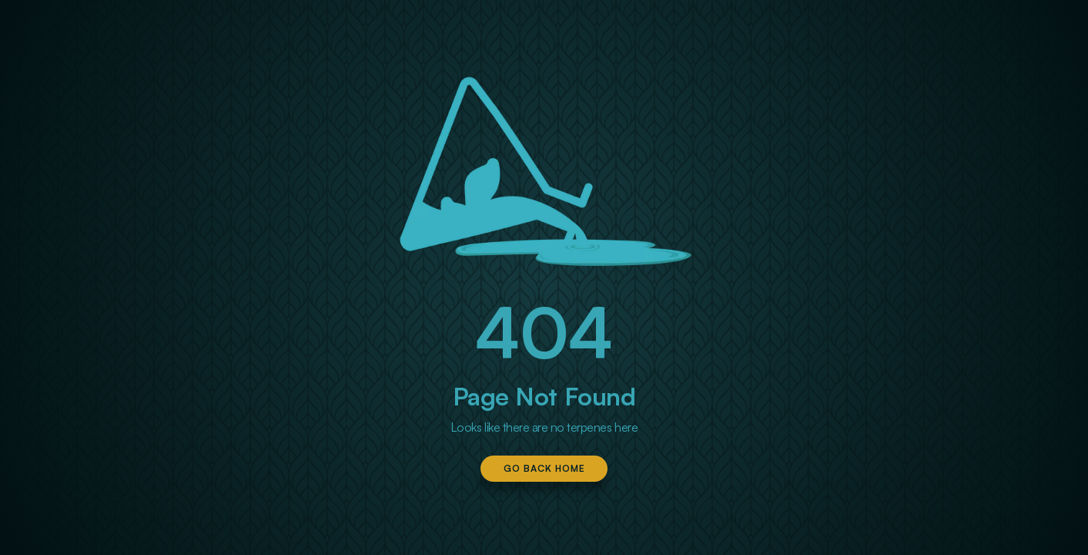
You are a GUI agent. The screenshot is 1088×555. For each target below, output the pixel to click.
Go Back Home (544, 468)
